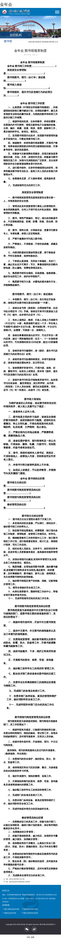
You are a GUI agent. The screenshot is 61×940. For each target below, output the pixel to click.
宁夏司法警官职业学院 (30, 913)
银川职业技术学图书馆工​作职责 (19, 882)
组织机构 (45, 42)
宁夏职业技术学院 (9, 913)
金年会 (6, 4)
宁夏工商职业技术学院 (11, 909)
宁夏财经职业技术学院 (30, 909)
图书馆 (51, 42)
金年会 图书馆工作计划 (16, 879)
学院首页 (38, 42)
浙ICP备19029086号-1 (47, 924)
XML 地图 (30, 937)
